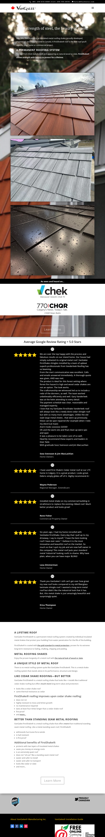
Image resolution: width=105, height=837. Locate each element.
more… (23, 714)
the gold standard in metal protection (53, 645)
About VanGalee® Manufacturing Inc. (28, 819)
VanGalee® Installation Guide (69, 819)
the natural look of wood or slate (69, 658)
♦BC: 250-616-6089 (41, 2)
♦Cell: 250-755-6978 (60, 2)
